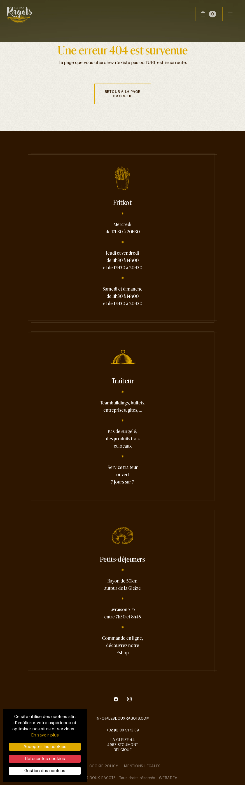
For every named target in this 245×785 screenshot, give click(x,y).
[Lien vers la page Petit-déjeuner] (122, 596)
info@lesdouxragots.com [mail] (122, 718)
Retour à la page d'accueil (123, 93)
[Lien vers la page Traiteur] (122, 421)
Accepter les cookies (45, 746)
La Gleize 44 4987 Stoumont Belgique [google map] (122, 745)
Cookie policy (103, 766)
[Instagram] (129, 699)
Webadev (168, 778)
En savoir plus (45, 735)
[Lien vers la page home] (19, 14)
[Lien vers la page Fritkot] (122, 243)
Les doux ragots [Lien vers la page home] (98, 778)
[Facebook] (119, 699)
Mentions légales (142, 766)
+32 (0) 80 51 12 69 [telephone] (122, 730)
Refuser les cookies (45, 758)
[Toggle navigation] (230, 14)
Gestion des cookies (44, 770)
